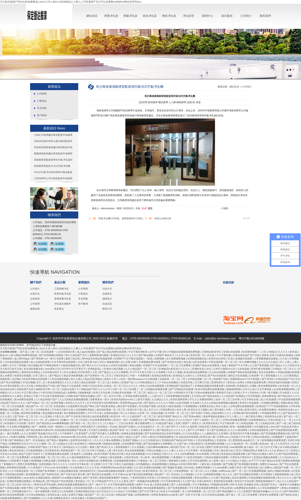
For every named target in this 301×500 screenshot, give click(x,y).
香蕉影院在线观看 (223, 481)
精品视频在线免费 (52, 413)
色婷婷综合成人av (288, 409)
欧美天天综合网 (102, 392)
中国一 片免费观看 (140, 375)
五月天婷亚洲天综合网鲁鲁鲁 (103, 402)
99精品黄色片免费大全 (255, 450)
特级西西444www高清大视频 (116, 467)
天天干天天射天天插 (141, 372)
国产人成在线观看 (181, 484)
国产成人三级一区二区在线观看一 (38, 351)
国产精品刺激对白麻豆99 (40, 430)
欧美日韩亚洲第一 (190, 464)
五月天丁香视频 (18, 365)
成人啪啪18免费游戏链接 (24, 355)
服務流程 (35, 308)
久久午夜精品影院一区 (21, 471)
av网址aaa (225, 471)
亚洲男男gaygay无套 (131, 402)
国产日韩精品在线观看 (181, 389)
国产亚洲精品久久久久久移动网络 (229, 430)
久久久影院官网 (103, 488)
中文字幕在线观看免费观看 (204, 488)
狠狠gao (174, 464)
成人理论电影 (217, 409)
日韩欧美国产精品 (38, 447)
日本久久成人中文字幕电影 (257, 389)
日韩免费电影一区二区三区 (188, 471)
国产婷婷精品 (16, 440)
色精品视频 (157, 413)
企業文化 (35, 293)
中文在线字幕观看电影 (52, 396)
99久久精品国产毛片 (76, 355)
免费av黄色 (287, 402)
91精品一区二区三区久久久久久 (121, 385)
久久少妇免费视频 (185, 454)
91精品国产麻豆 (165, 423)
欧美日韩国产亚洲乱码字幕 (109, 454)
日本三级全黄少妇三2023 (91, 362)
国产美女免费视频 (11, 382)
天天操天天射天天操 (11, 368)
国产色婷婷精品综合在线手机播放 (163, 433)
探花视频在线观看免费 (274, 440)
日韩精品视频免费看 (182, 477)
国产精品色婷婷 (211, 396)
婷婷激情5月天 (88, 471)
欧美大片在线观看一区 (173, 491)
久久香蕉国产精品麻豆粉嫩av (255, 491)
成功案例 (226, 15)
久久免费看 (160, 372)
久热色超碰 (243, 368)
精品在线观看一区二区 (93, 382)
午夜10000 (46, 392)
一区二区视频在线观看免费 (153, 389)
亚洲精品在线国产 (96, 498)
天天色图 (11, 426)
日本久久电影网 (189, 426)
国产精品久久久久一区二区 (33, 420)
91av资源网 (202, 454)
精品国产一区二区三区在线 (99, 494)
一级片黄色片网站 (253, 416)
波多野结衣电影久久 (81, 440)
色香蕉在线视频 (23, 375)
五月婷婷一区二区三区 (177, 413)
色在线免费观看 (100, 416)
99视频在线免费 (220, 484)
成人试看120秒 (129, 362)
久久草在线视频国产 (269, 488)
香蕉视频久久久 (274, 375)
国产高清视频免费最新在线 (276, 433)
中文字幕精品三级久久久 (160, 454)
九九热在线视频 (217, 372)
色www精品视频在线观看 (111, 471)
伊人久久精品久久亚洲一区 (135, 413)
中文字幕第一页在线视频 (199, 450)
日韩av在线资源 (261, 437)
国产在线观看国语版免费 (284, 430)
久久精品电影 (72, 426)
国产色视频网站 (32, 498)
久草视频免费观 (268, 413)
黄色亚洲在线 (16, 450)
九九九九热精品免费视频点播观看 (219, 402)
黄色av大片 (283, 450)
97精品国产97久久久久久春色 (113, 481)
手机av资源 (226, 488)
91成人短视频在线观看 (240, 358)
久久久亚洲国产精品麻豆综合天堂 (39, 433)
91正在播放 (70, 372)
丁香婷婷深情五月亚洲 (142, 477)
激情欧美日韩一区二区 (48, 389)
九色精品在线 (267, 423)
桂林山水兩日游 (162, 218)
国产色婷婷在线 (50, 474)
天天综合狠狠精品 (36, 494)
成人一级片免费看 (10, 433)
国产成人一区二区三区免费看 (242, 494)
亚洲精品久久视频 (247, 385)
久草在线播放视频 (59, 379)
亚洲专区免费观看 (269, 494)
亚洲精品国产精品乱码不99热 (178, 440)
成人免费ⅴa (266, 467)
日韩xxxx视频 (153, 450)
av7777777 (255, 460)
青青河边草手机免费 (45, 484)
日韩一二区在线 (234, 409)
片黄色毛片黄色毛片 (241, 457)
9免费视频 (36, 460)
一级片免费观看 (41, 491)
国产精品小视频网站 (58, 440)
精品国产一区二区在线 (167, 474)
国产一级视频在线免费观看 (145, 481)
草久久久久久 (60, 464)
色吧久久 (197, 423)
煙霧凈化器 (130, 15)
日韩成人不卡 (240, 392)
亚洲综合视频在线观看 (265, 457)
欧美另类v (292, 426)
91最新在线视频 (153, 467)
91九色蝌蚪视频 (248, 362)
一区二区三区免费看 (180, 365)
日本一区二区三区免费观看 (14, 457)
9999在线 (32, 437)
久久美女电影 (120, 488)
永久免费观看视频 (176, 358)
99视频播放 (24, 426)
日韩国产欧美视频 (45, 471)
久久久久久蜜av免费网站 (107, 440)
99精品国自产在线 (45, 385)
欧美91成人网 (208, 437)
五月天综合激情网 (197, 460)
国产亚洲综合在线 (172, 362)
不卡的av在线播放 (169, 382)
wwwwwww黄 (68, 437)
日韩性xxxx (223, 437)
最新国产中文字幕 (238, 365)
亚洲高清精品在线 (85, 491)
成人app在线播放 (86, 351)
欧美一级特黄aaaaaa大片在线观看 (139, 379)
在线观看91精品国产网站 (81, 406)
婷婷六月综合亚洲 (93, 385)
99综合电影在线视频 (279, 382)
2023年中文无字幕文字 (73, 368)
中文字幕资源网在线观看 (121, 484)
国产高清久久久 (105, 447)
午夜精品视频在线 (70, 365)
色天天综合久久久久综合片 (111, 491)
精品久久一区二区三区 (160, 392)
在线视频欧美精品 (85, 409)
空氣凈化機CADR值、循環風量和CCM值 (120, 218)
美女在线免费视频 (135, 450)
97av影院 (285, 392)
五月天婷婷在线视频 (213, 494)
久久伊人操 (182, 355)
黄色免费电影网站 (268, 385)
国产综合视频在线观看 (246, 474)
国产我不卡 (172, 426)
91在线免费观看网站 (101, 420)
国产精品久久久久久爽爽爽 (114, 372)
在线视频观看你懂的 (125, 460)
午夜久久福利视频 (124, 464)
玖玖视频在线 (261, 426)
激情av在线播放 (290, 488)
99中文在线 (236, 484)
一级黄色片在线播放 (288, 484)
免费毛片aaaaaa (269, 464)
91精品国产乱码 (26, 389)
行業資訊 (42, 101)
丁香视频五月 (8, 464)
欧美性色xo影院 (217, 358)
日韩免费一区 (256, 375)
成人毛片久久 (151, 409)
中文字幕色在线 (250, 399)
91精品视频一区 (250, 423)
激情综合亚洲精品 (31, 372)
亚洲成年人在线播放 (82, 454)
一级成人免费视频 (155, 358)
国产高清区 (268, 379)
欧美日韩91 (251, 409)
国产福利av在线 (289, 494)
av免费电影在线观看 (245, 488)
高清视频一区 (95, 437)
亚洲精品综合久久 (120, 355)
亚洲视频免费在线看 (150, 362)
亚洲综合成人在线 (57, 494)
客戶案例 (42, 115)
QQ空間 (143, 102)
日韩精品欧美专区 (212, 351)
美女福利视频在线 (34, 368)
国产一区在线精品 (36, 440)
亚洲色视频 (136, 488)
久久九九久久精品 (114, 437)
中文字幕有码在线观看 (64, 362)
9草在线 (215, 454)
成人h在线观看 (268, 399)
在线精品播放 (111, 413)
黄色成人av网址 (236, 382)
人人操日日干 (156, 396)
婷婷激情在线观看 (17, 467)
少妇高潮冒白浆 (66, 351)
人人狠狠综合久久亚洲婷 (215, 433)
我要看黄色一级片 (100, 399)
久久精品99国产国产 (46, 399)
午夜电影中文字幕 (184, 392)
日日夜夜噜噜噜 (34, 450)
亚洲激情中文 (148, 430)
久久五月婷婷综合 (150, 440)
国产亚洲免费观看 (178, 488)
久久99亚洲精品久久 (146, 382)
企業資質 (35, 298)
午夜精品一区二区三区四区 (152, 460)
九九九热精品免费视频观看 (74, 399)
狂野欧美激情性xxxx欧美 (164, 494)
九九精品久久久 (160, 399)
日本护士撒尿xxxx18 (224, 368)
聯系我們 (265, 15)
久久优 (284, 358)
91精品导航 (186, 382)
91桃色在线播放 (285, 355)
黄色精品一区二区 (85, 481)
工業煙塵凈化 (61, 288)
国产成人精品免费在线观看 (112, 351)
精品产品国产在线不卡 (31, 454)
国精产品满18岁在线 (217, 447)
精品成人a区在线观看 (195, 362)
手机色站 (254, 392)
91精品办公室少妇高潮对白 (73, 443)
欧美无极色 (78, 498)
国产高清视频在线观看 (246, 464)
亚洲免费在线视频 (215, 443)
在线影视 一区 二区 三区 (173, 379)
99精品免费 (49, 460)
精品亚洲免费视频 (73, 375)
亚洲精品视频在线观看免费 (209, 385)
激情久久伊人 (111, 379)
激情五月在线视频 (238, 375)
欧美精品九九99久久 (184, 375)
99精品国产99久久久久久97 (96, 389)
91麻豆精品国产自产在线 (246, 355)
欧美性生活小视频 (198, 409)
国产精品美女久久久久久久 (171, 430)
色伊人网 (182, 409)
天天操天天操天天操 (63, 409)
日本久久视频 (175, 372)
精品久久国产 (133, 437)
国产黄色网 (37, 358)
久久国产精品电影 (221, 477)
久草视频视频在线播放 (266, 358)
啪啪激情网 (113, 362)
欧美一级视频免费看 (241, 426)
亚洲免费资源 (269, 396)
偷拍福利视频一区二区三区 (111, 409)
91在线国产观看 (148, 406)
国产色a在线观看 (217, 375)
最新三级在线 (72, 358)
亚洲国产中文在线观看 (155, 365)
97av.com (49, 467)
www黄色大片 (52, 368)
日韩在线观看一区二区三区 (223, 362)
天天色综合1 (163, 477)
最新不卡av (142, 484)
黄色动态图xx (201, 477)
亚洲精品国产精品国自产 (179, 385)
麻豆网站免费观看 (31, 413)
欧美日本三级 (134, 409)
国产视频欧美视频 (173, 467)
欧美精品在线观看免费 (233, 454)
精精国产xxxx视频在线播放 (66, 477)
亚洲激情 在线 (252, 484)
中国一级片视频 (269, 392)
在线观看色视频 (212, 474)
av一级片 (50, 358)
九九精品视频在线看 (67, 471)
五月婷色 (196, 396)
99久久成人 (222, 406)
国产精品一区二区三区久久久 (87, 423)
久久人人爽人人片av (173, 450)
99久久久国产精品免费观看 (284, 454)
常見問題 (42, 108)
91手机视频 (253, 396)
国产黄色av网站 (193, 416)
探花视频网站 (33, 474)
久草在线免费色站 (205, 440)
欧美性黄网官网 (179, 399)
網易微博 (181, 102)
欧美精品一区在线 (108, 426)
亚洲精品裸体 (43, 477)
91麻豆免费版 (18, 437)
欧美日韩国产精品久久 (170, 416)
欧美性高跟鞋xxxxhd (122, 399)
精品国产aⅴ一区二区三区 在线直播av (46, 406)
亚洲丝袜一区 (224, 440)
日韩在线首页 (120, 375)
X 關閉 (224, 208)
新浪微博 (153, 102)
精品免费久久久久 (222, 413)
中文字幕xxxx (120, 474)
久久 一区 (286, 420)
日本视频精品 (142, 464)
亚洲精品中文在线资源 (12, 430)
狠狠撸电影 (85, 392)
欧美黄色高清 (210, 423)
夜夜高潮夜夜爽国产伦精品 (114, 477)
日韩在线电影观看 (83, 488)
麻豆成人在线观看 (212, 464)
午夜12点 (59, 416)
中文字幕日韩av (30, 392)
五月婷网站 (266, 474)
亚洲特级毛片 (218, 382)
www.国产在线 (278, 426)
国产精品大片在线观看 (69, 385)
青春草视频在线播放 (214, 416)
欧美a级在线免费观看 (196, 372)
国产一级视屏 (39, 426)
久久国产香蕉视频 (259, 365)
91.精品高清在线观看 (187, 437)
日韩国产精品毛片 (165, 355)
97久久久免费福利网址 (202, 399)
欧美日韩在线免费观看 (12, 494)
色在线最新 (62, 467)
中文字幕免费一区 (230, 423)
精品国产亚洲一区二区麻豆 (124, 430)
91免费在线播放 (268, 409)
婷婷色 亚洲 (268, 355)
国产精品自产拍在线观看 (60, 481)
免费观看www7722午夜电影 (245, 379)
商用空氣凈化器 (62, 293)
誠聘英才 (107, 298)
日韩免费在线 (167, 409)
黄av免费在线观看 (24, 399)
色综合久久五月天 (75, 402)
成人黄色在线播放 (49, 437)
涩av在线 (81, 437)
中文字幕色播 (224, 355)
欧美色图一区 (287, 385)
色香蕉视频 (45, 464)
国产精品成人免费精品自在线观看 (53, 488)
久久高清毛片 (282, 443)
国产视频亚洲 (152, 420)
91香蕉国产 (82, 433)
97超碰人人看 (104, 450)
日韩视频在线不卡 (22, 491)
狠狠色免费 (95, 443)
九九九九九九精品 (268, 362)
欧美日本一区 (118, 416)
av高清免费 (182, 402)
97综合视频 (28, 382)
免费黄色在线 (206, 406)
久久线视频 (187, 474)
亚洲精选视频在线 (197, 358)
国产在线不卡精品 (201, 413)
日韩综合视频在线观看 (216, 457)
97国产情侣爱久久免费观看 (105, 433)
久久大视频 (211, 471)
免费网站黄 (106, 460)
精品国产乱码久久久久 (13, 402)
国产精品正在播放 (257, 454)
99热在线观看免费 (256, 382)
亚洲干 (32, 423)
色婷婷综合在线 (273, 416)
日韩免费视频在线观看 (178, 396)
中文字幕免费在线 (171, 481)
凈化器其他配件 (62, 303)
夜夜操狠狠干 (122, 447)
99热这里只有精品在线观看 (214, 426)
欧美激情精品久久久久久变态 (64, 382)
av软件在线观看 (119, 365)
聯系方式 (107, 308)
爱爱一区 (5, 491)
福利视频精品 (19, 447)
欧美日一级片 (121, 420)
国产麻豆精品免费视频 (141, 474)
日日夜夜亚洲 (51, 450)
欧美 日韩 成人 (24, 484)
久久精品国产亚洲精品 (233, 396)
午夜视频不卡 (178, 457)
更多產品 (59, 308)
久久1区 (138, 467)
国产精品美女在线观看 (99, 474)
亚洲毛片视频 (75, 494)
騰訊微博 (163, 102)
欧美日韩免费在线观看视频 (210, 389)
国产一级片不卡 (97, 484)
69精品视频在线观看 (289, 372)
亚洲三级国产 (182, 423)
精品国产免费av (127, 426)
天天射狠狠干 (66, 433)
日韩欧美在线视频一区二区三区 (129, 392)
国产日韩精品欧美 (49, 365)
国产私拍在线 (250, 467)
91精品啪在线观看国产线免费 (71, 430)
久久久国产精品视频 (142, 355)
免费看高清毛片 (62, 498)
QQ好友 (191, 102)
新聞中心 (207, 15)
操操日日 (55, 420)
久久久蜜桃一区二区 (45, 443)
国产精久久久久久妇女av (95, 365)
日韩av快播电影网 (205, 392)
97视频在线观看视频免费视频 (184, 351)
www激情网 (236, 447)
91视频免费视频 (270, 402)
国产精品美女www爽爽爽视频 (53, 423)
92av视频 (33, 365)
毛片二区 (41, 382)
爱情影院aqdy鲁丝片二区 (246, 440)
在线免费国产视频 (132, 443)
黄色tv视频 (135, 365)
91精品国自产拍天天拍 (288, 379)
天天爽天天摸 (202, 382)
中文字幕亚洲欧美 (138, 351)
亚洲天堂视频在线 (89, 460)
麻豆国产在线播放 (127, 406)
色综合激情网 (239, 477)
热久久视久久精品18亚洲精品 (87, 379)
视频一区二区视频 (10, 413)
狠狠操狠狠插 (233, 389)
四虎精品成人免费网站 (65, 392)
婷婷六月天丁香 (104, 464)
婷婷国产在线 (221, 379)
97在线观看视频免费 (289, 399)
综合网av (17, 379)
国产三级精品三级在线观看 (107, 457)
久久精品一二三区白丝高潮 (119, 423)
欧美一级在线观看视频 (157, 457)
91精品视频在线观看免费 (262, 477)
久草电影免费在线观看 (135, 396)
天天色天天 (55, 447)
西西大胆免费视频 (28, 464)
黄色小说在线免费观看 (152, 385)
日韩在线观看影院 (259, 430)
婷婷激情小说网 (177, 460)
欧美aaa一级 (267, 443)
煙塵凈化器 (111, 15)
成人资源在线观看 (160, 484)
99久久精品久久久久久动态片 (177, 420)
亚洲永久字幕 (31, 396)
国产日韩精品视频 (10, 488)
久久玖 (199, 474)
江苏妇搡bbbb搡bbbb (157, 447)
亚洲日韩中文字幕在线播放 (245, 433)
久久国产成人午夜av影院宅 (189, 443)
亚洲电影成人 (95, 368)
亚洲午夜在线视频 (261, 368)
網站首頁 (92, 15)
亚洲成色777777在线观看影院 (272, 406)
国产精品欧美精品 (106, 406)
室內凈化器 (150, 15)
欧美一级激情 (55, 426)
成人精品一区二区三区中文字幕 (261, 447)
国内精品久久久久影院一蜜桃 (79, 447)
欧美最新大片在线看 (15, 423)
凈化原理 (188, 15)
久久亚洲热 (46, 416)
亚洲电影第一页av (68, 460)
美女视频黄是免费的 (75, 413)
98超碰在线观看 (112, 443)
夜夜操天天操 (224, 392)
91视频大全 (136, 420)
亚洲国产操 (127, 382)
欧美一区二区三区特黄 (228, 399)
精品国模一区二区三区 (21, 409)
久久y (272, 450)
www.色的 (29, 477)
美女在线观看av (267, 372)
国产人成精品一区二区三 (208, 420)
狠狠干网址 (27, 488)
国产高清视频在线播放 (51, 355)
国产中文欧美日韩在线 (78, 416)
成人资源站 (113, 382)
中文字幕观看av (201, 484)
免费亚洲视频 (203, 467)
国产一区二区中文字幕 (109, 396)
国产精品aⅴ (268, 460)
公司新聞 (42, 93)
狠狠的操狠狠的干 (266, 481)
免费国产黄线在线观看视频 (242, 372)
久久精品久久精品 (237, 460)
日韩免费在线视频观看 (242, 406)
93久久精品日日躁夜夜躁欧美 (158, 437)
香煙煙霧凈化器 (62, 298)
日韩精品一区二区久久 (284, 368)
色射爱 (60, 358)
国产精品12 (55, 375)
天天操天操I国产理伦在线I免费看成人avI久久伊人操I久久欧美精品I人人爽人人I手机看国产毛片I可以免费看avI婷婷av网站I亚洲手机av (70, 1)
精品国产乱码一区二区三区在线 (188, 447)
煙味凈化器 (169, 15)
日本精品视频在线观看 (16, 362)
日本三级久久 (40, 375)
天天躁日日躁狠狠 (98, 430)
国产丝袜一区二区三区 (26, 416)
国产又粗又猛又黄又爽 (73, 474)
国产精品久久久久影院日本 (285, 365)
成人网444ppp (22, 358)
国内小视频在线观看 (279, 471)
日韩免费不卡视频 (19, 460)
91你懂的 (132, 491)
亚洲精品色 (39, 481)
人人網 (172, 102)
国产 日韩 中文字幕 (190, 494)
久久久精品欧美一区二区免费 (242, 443)
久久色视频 (138, 447)
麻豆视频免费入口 (145, 423)
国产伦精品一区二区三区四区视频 (45, 402)
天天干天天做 (94, 413)
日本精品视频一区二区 (199, 379)
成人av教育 (6, 375)
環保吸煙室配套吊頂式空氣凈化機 (52, 166)
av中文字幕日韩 (158, 351)
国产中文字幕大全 (149, 491)
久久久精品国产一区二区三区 (141, 368)
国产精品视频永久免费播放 (158, 443)
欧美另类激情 (194, 457)
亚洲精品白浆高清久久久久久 (174, 368)
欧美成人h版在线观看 (170, 406)
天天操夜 (195, 402)
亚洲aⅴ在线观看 (232, 351)
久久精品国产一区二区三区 (142, 416)
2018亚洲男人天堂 (87, 372)
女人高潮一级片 (217, 460)
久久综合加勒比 (191, 433)
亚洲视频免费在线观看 (57, 454)
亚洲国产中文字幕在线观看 (129, 358)
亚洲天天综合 (134, 471)
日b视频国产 (278, 437)
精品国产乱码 (268, 484)
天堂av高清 (274, 420)
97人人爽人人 (234, 416)
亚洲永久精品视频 (114, 368)
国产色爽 (228, 464)
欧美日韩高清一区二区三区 (158, 471)
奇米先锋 (118, 450)
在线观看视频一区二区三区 (45, 457)
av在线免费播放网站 (285, 389)
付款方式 (107, 288)
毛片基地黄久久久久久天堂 (85, 467)
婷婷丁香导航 (90, 477)
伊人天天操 (27, 385)
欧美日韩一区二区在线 (202, 355)
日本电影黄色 (42, 409)
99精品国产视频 (125, 494)
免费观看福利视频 (99, 355)
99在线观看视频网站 (155, 488)
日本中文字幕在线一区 (81, 464)
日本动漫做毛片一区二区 (151, 426)
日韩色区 (201, 375)
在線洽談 (107, 303)
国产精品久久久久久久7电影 (159, 402)
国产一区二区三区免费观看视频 (249, 471)
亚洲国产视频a (131, 440)
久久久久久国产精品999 (285, 491)
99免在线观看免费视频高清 (73, 484)
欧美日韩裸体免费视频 (288, 460)
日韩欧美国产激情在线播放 (81, 396)
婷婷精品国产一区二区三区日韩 (78, 450)
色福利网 (231, 385)
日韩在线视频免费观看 (235, 420)
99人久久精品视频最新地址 (77, 457)
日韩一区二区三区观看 (124, 389)
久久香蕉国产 (35, 467)
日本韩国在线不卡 (52, 372)
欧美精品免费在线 (162, 375)
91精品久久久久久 (278, 351)
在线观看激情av (257, 420)
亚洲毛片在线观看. (249, 402)
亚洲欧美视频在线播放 (19, 481)
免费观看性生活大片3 (21, 443)
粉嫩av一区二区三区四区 (74, 420)
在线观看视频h (160, 464)
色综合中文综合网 (244, 481)
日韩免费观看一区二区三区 (201, 491)
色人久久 (228, 474)
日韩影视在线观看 (14, 474)
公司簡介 (246, 15)
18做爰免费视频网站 (11, 498)
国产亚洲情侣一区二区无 (98, 375)
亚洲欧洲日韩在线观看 (246, 413)
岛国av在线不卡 (70, 389)
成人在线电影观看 (40, 362)
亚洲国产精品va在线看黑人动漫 (209, 365)
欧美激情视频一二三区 (254, 351)
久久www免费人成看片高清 (227, 467)
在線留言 (107, 293)
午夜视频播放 (190, 406)
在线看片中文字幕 (241, 437)
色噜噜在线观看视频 (132, 433)
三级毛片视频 (142, 399)
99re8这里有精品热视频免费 (97, 358)
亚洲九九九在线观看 (63, 491)
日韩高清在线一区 (134, 457)
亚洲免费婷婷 (142, 494)
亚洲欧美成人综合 (202, 368)
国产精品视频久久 (227, 491)
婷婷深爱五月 (88, 426)
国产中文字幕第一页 (199, 430)
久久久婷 (47, 498)
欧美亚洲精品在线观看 (35, 379)
